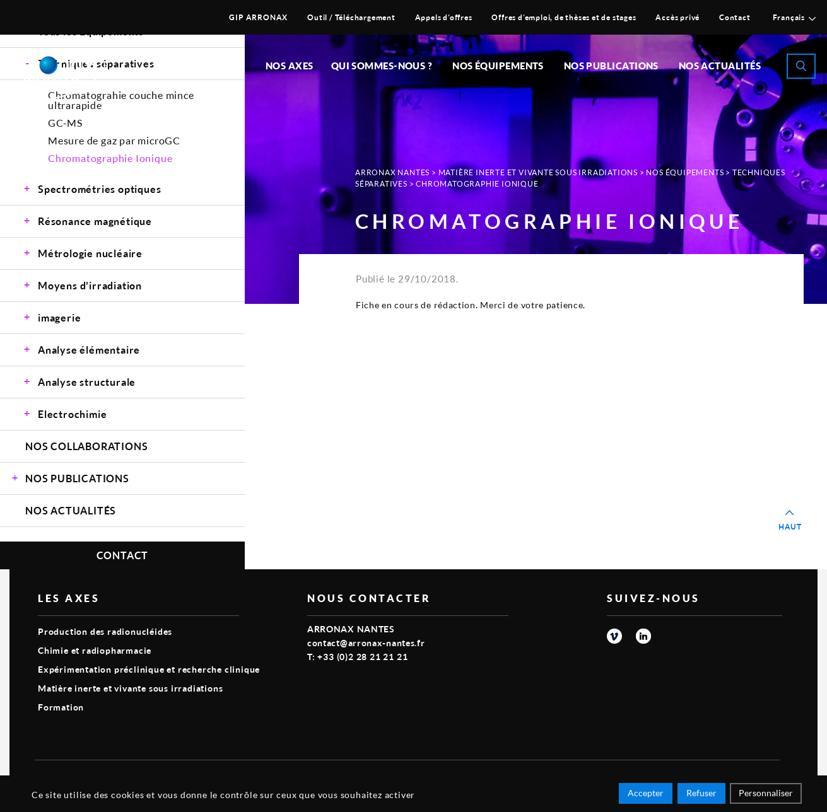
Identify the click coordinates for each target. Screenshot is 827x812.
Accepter (646, 794)
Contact (735, 17)
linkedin (643, 636)
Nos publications (611, 65)
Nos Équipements (685, 172)
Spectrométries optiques (99, 189)
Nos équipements (498, 65)
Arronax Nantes (392, 172)
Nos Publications (77, 478)
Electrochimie (72, 414)
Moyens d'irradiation (90, 285)
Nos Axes (290, 65)
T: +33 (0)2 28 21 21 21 (357, 656)
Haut (790, 526)
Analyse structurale (87, 382)
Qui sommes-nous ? (382, 65)
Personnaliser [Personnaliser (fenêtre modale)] (766, 794)
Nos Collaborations (86, 446)
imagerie (59, 317)
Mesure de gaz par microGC (114, 140)
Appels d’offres (443, 17)
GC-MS (65, 123)
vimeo (614, 636)
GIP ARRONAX (258, 17)
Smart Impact (751, 778)
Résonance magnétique (95, 221)
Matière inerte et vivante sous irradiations (538, 172)
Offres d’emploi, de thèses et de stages (563, 17)
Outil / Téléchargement (351, 17)
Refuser (701, 794)
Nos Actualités (720, 65)
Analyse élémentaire (89, 350)
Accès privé (677, 17)
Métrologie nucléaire (90, 253)
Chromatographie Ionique (110, 158)
